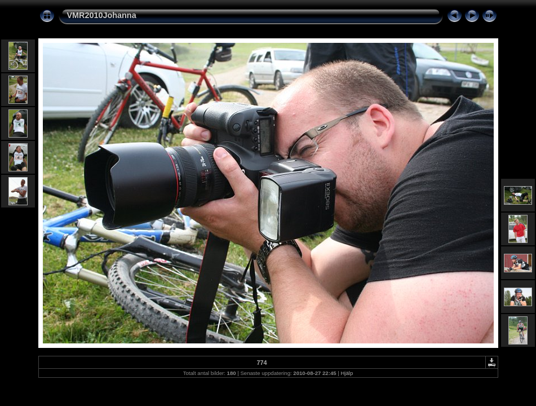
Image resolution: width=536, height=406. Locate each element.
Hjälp (346, 373)
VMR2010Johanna (101, 15)
